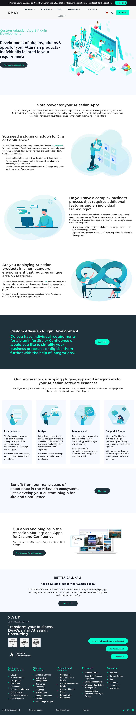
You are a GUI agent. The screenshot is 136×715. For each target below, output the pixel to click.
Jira (45, 281)
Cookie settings (62, 710)
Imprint (86, 710)
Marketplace (57, 145)
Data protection (36, 710)
